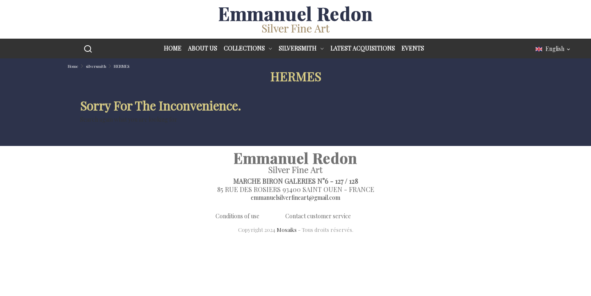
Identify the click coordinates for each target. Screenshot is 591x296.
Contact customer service (318, 216)
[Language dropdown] (553, 49)
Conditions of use (237, 216)
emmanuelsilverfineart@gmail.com (295, 197)
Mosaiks (287, 229)
